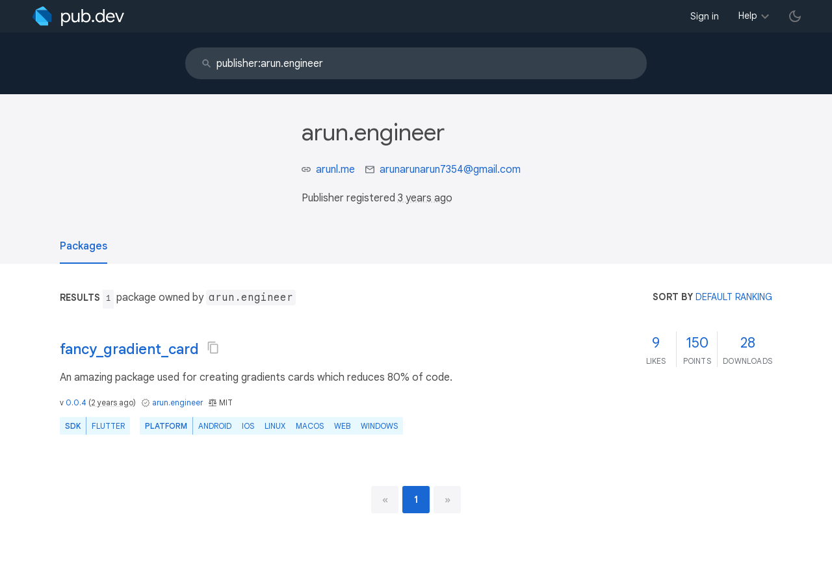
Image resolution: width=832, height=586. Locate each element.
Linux (275, 426)
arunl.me (335, 169)
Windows (379, 426)
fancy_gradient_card (129, 349)
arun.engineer (177, 402)
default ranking (734, 297)
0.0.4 (76, 402)
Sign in (704, 16)
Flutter (108, 426)
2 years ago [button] (112, 402)
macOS (310, 426)
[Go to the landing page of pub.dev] (78, 16)
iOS (248, 426)
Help (747, 15)
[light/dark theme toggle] (795, 16)
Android (214, 426)
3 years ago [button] (425, 198)
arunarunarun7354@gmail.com (450, 169)
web (342, 426)
